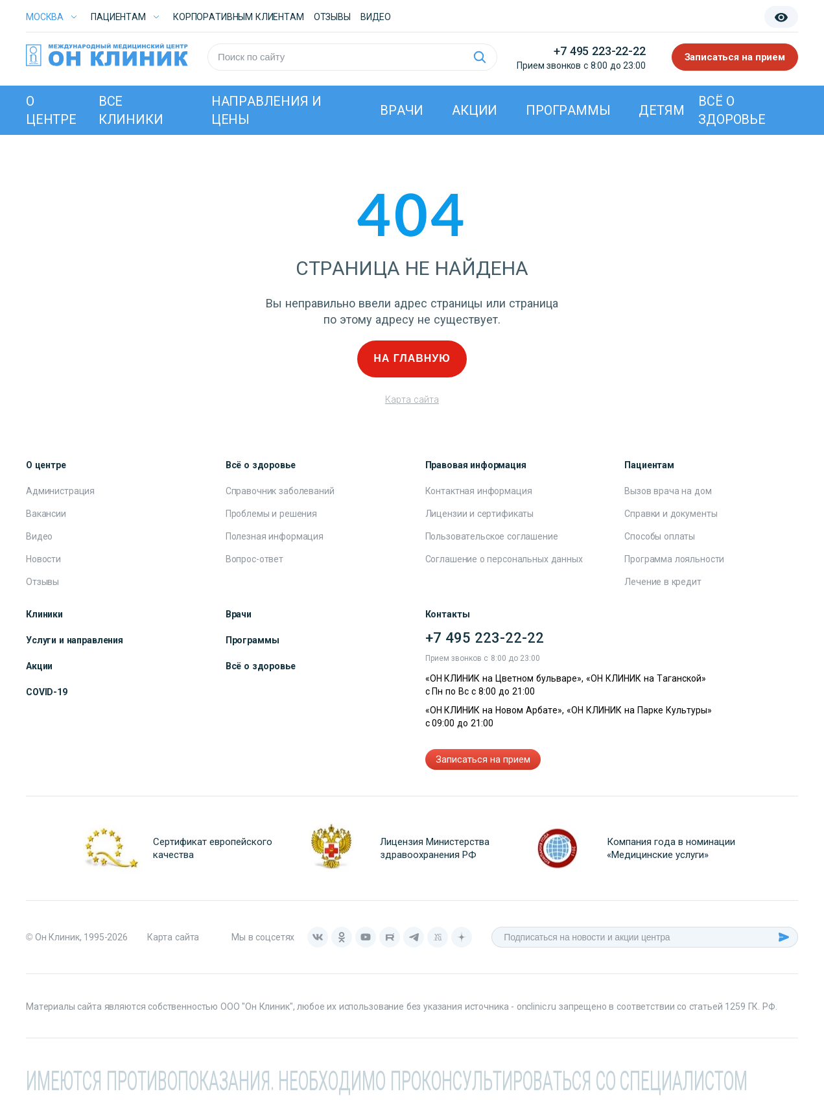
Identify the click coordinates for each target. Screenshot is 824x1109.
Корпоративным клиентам (238, 17)
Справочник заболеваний (280, 491)
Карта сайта (412, 399)
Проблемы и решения (271, 513)
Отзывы (332, 17)
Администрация (60, 491)
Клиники (44, 614)
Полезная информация (275, 536)
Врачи (401, 110)
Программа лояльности (674, 559)
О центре (51, 110)
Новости (43, 559)
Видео (39, 536)
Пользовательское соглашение (491, 536)
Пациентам (118, 17)
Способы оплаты (659, 536)
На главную (412, 358)
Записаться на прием (735, 57)
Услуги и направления (74, 640)
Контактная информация (478, 491)
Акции (474, 110)
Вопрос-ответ (254, 559)
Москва (45, 17)
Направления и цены (266, 110)
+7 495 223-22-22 (599, 51)
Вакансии (46, 513)
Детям (661, 110)
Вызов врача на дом (667, 491)
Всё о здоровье (731, 110)
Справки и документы (670, 513)
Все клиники (131, 110)
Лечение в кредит (662, 582)
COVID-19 (46, 692)
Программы (568, 110)
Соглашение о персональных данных (504, 559)
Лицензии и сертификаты (479, 513)
